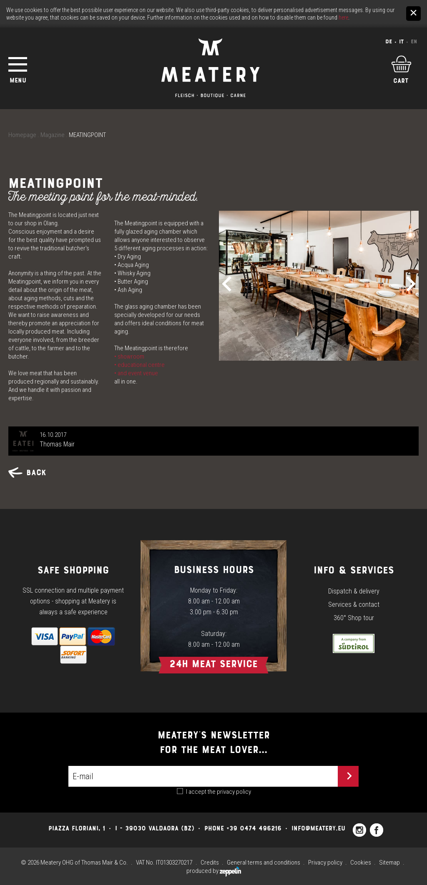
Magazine (52, 135)
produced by (213, 871)
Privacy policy (325, 862)
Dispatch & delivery (353, 591)
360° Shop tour (354, 618)
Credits (210, 862)
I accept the (218, 791)
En (414, 41)
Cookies (360, 862)
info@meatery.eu (318, 828)
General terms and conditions (263, 862)
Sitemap (389, 862)
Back (27, 472)
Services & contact (353, 604)
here (343, 17)
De (388, 41)
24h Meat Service (213, 664)
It (401, 41)
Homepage (22, 135)
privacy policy (234, 791)
